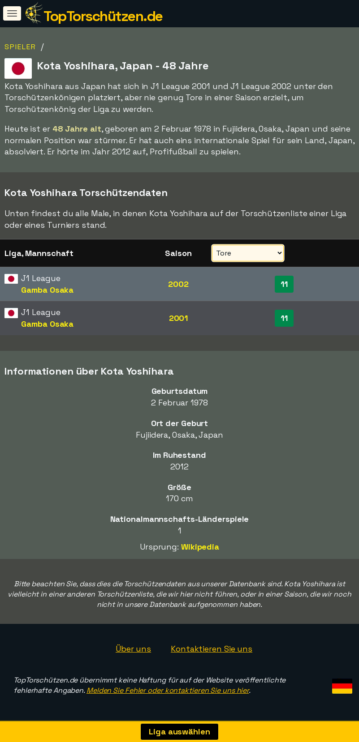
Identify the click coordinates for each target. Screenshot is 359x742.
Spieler (20, 46)
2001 (178, 318)
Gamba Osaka (47, 290)
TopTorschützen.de (103, 16)
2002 (178, 284)
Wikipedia (200, 547)
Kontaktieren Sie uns (211, 649)
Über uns (133, 649)
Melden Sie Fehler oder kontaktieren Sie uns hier (168, 690)
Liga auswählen (179, 731)
